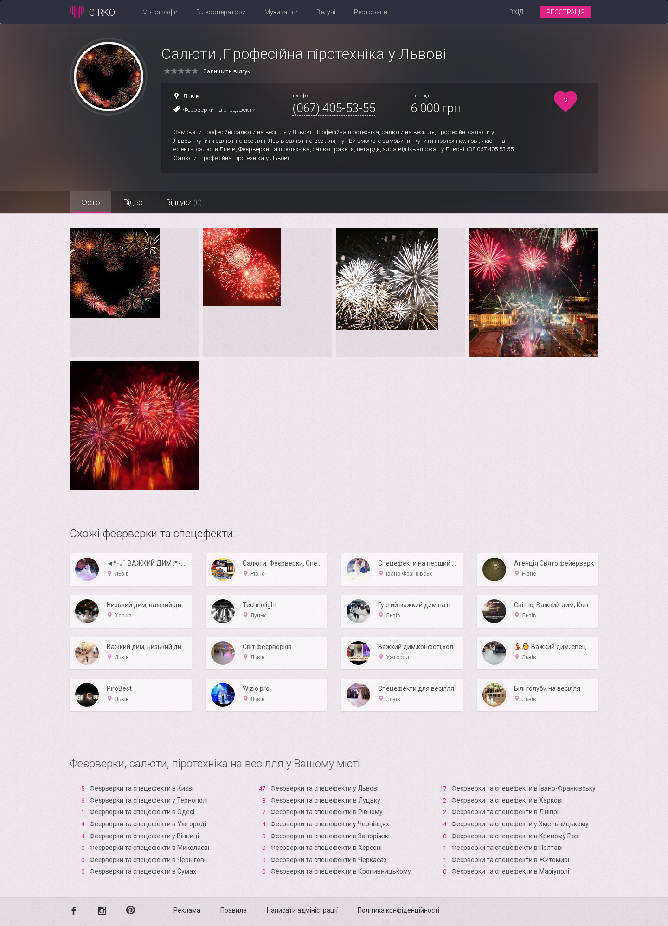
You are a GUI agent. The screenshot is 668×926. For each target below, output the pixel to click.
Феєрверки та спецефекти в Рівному (326, 812)
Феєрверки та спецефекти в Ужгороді (148, 824)
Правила (233, 910)
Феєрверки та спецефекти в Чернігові (148, 859)
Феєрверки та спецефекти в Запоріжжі (330, 836)
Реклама (186, 910)
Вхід (516, 12)
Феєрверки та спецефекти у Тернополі (149, 800)
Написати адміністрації (302, 910)
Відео (133, 202)
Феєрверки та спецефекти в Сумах (143, 871)
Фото (90, 202)
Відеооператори (221, 12)
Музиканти (281, 12)
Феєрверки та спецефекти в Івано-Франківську (523, 788)
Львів (191, 96)
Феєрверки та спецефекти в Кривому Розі (515, 836)
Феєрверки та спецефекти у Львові (324, 788)
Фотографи (160, 12)
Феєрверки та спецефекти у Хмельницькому (520, 824)
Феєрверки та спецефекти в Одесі (142, 812)
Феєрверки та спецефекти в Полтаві (507, 847)
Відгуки (185, 202)
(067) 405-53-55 (333, 108)
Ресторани (370, 12)
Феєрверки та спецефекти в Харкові (507, 800)
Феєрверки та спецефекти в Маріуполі (510, 871)
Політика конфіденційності (398, 910)
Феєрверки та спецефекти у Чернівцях (329, 824)
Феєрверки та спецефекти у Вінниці (144, 836)
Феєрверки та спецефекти (219, 109)
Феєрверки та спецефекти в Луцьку (325, 800)
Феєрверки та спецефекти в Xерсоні (326, 847)
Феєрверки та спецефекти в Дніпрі (505, 812)
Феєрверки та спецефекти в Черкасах (328, 859)
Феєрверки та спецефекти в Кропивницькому (340, 871)
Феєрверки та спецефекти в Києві (141, 788)
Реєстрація (565, 12)
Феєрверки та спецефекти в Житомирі (510, 859)
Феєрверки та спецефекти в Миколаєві (149, 847)
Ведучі (325, 12)
